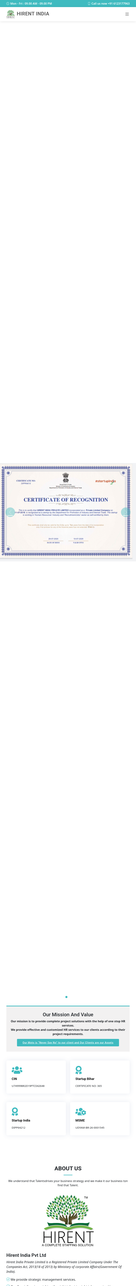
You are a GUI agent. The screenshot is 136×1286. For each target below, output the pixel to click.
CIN (14, 1079)
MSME (80, 1120)
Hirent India (27, 14)
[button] (10, 512)
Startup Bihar (84, 1079)
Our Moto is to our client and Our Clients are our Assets (68, 1042)
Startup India (21, 1120)
